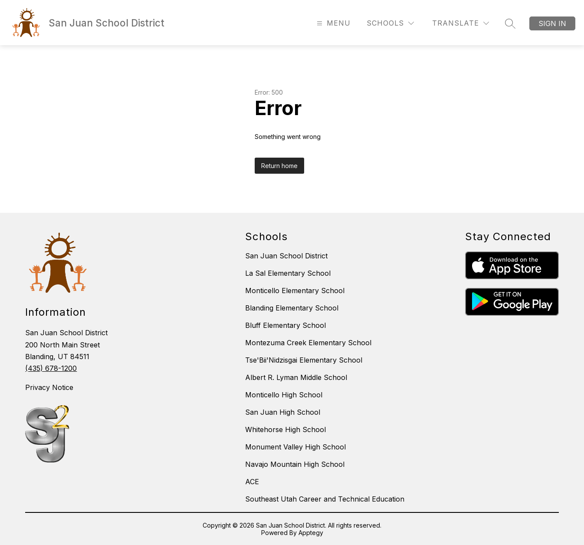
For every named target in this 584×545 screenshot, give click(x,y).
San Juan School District (286, 255)
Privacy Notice (49, 387)
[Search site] (510, 23)
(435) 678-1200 (51, 368)
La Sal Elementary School (288, 273)
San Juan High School (282, 412)
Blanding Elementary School (291, 308)
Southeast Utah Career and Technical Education (324, 499)
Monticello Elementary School (294, 290)
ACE (252, 481)
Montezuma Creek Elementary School (308, 342)
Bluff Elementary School (285, 325)
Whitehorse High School (285, 429)
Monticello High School (283, 394)
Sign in (552, 23)
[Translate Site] (460, 23)
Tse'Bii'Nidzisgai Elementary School (303, 360)
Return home (279, 165)
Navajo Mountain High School (294, 464)
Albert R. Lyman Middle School (296, 377)
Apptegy (311, 532)
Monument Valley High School (295, 447)
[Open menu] (333, 23)
